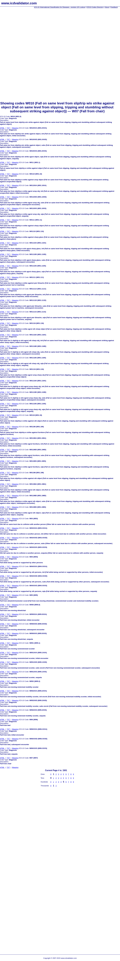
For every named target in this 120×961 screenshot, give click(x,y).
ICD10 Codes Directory (95, 7)
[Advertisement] (10, 48)
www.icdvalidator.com (19, 3)
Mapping (15, 128)
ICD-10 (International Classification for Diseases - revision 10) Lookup (59, 7)
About (107, 7)
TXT (8, 128)
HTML (2, 128)
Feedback (114, 7)
